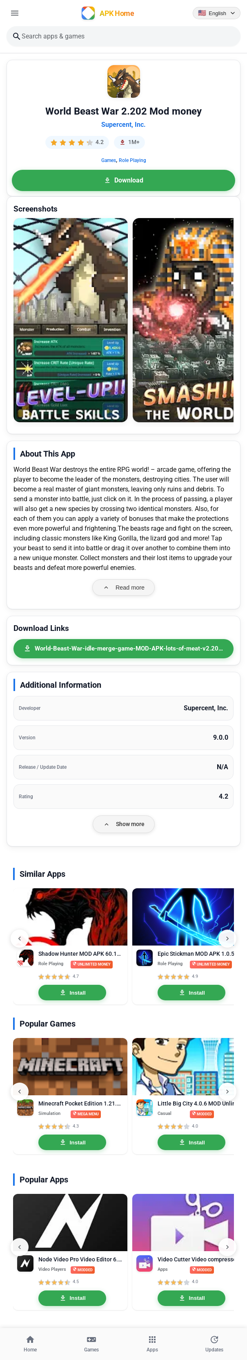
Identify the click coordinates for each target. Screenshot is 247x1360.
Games (108, 160)
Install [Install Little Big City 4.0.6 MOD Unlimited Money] (191, 1142)
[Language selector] (216, 13)
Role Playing (132, 160)
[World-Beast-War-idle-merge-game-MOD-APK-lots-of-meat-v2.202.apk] (123, 648)
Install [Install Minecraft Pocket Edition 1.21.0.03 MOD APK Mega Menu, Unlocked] (72, 1142)
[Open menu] (15, 13)
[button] (70, 320)
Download (123, 180)
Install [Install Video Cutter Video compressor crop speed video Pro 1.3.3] (191, 1298)
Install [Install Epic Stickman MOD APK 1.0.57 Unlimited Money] (191, 992)
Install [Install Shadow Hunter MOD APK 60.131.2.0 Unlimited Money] (72, 992)
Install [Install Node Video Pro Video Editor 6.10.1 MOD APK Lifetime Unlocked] (72, 1298)
